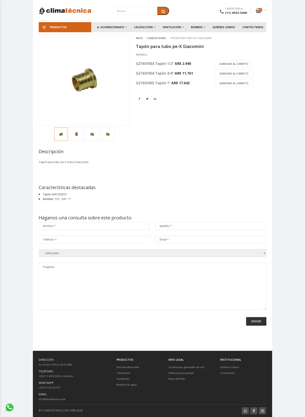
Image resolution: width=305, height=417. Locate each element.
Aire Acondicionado (128, 367)
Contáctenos (252, 27)
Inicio (139, 38)
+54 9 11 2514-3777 (49, 387)
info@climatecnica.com (52, 399)
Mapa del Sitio (176, 379)
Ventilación (172, 27)
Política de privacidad (181, 373)
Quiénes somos (224, 27)
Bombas (197, 27)
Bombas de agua (127, 384)
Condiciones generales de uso (186, 367)
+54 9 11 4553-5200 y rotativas (56, 376)
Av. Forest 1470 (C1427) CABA (55, 364)
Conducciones (156, 38)
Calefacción (143, 27)
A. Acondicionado (110, 27)
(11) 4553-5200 (236, 13)
